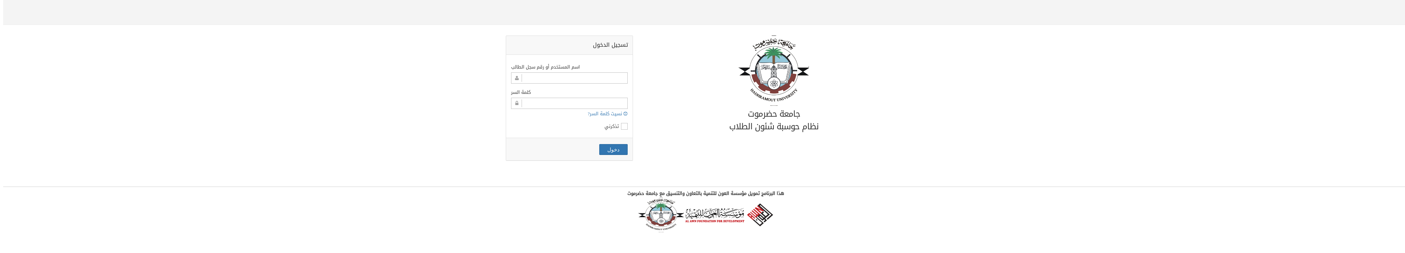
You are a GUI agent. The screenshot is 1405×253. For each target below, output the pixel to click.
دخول (610, 149)
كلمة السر (518, 92)
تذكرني (613, 126)
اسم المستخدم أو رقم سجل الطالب (542, 67)
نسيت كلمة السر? (604, 113)
